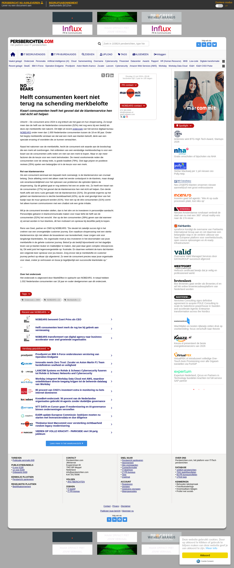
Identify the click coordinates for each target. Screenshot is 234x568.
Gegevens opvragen (131, 489)
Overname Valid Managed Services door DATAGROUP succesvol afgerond (195, 257)
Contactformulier (129, 467)
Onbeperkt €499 (20, 472)
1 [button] (193, 389)
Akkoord (205, 555)
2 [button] (199, 389)
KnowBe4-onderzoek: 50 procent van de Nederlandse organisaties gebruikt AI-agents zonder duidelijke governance (70, 400)
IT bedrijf (71, 489)
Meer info (211, 548)
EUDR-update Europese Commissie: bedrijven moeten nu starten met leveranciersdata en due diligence (68, 416)
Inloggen (126, 486)
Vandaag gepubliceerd (34, 348)
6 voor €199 (18, 467)
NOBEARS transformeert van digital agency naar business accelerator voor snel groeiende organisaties (68, 338)
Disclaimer (126, 506)
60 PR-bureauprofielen (187, 474)
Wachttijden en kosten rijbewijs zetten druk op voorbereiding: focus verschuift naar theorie (198, 327)
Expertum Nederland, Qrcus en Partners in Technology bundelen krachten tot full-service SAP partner (198, 378)
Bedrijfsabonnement (22, 486)
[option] (199, 259)
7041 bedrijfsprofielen (186, 472)
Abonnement (127, 463)
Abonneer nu (128, 511)
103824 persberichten (186, 470)
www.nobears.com (127, 114)
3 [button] (204, 389)
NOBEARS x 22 (52, 300)
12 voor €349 (19, 470)
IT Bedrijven (127, 470)
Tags (124, 474)
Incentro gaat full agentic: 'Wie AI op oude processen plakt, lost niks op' (196, 199)
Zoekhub (126, 477)
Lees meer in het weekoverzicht (66, 443)
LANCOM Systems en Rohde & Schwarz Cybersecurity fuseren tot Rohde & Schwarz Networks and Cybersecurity (71, 372)
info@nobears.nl (126, 112)
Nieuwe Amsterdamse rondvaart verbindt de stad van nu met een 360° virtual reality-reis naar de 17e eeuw (197, 215)
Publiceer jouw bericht (110, 511)
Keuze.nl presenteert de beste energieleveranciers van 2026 (190, 344)
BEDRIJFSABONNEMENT (63, 2)
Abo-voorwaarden (130, 465)
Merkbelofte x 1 (72, 300)
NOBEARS (25, 132)
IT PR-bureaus (128, 472)
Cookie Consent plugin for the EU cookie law (205, 561)
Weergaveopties (129, 491)
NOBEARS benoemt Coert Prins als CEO (58, 319)
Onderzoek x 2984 (31, 300)
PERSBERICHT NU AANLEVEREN (22, 2)
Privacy (115, 506)
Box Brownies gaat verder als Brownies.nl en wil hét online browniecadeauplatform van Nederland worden (198, 286)
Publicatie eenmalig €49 (23, 460)
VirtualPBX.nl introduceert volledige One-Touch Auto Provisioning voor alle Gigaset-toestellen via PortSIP (196, 361)
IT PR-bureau (73, 491)
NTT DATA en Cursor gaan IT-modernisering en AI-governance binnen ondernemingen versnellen (70, 408)
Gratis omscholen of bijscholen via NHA (195, 156)
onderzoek (77, 129)
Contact (106, 506)
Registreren (127, 484)
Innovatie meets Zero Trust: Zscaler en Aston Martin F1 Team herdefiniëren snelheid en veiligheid (69, 363)
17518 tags (182, 477)
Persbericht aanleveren (23, 479)
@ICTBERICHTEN (76, 482)
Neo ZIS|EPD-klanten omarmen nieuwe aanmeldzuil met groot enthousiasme (195, 186)
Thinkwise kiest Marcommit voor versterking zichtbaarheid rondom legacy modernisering (68, 424)
